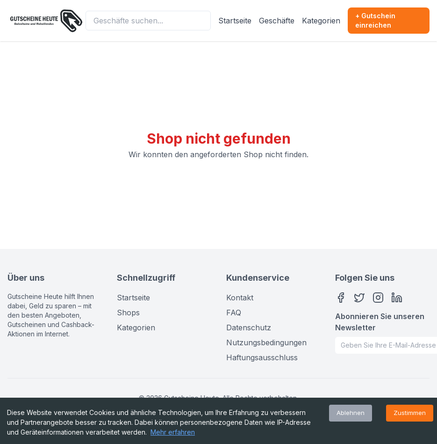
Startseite (234, 20)
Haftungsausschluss (262, 357)
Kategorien (321, 20)
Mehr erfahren (172, 432)
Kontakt (239, 297)
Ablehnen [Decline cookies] (351, 412)
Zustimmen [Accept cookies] (410, 412)
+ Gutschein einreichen (375, 20)
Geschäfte (276, 20)
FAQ (233, 312)
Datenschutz (248, 327)
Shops (128, 312)
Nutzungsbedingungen (266, 342)
